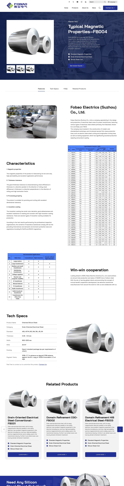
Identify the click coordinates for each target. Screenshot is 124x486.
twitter (73, 2)
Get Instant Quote (76, 66)
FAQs (66, 89)
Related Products (79, 89)
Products (75, 8)
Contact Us (109, 8)
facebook (69, 2)
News (94, 8)
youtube (77, 2)
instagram (81, 2)
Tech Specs (54, 89)
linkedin (85, 2)
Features (41, 89)
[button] (120, 429)
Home (66, 8)
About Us (85, 8)
